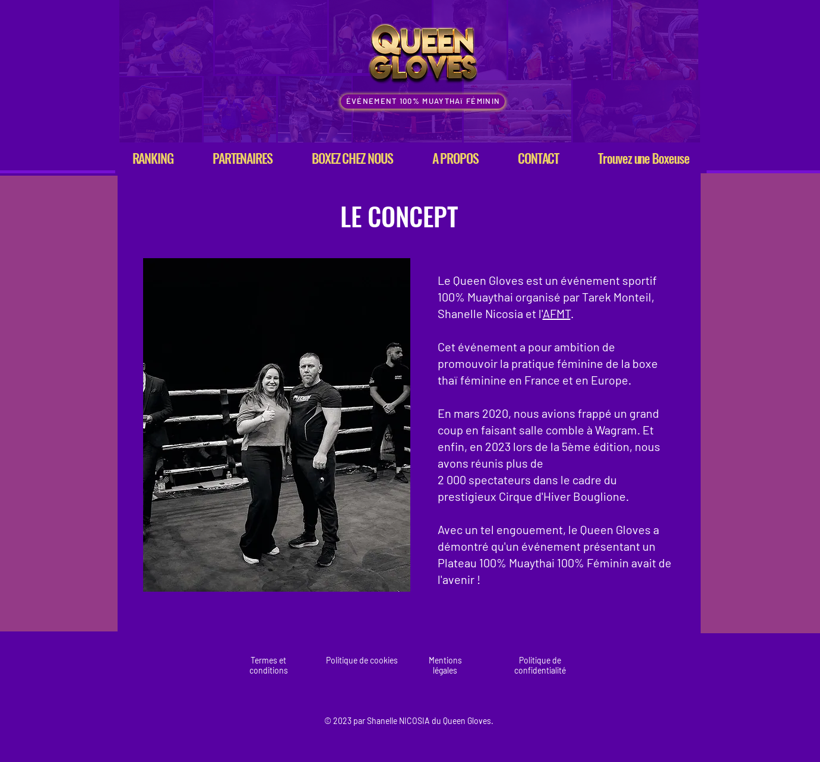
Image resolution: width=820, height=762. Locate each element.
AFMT (557, 313)
